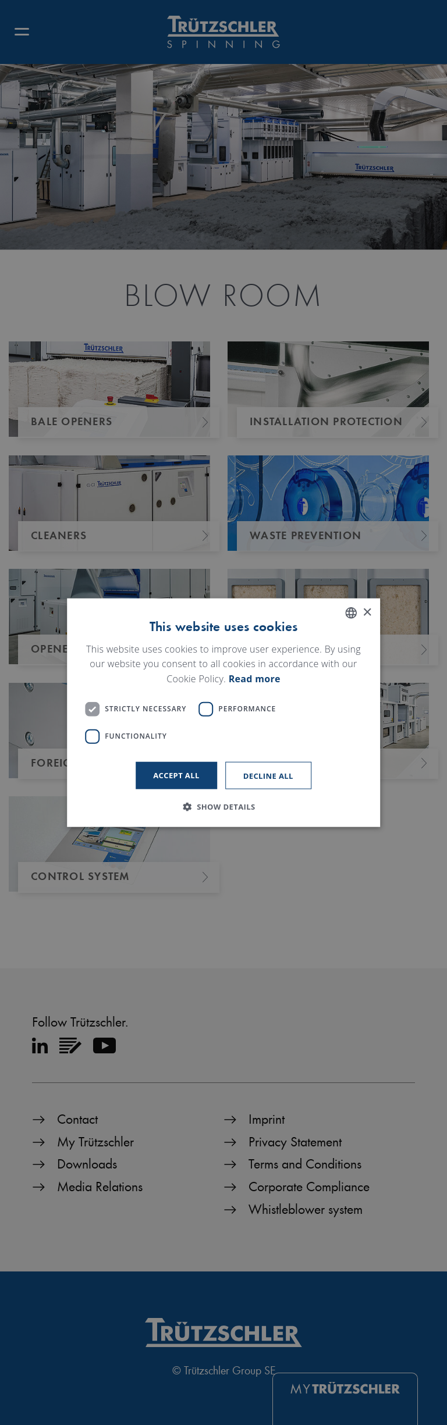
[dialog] (223, 712)
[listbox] (351, 613)
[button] (223, 806)
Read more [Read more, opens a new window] (255, 678)
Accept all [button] (176, 775)
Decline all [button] (268, 775)
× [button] (367, 612)
